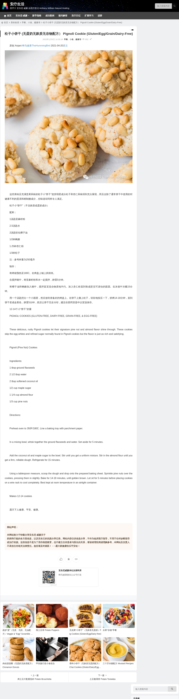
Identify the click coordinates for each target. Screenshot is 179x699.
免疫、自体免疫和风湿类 (149, 126)
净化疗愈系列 (144, 355)
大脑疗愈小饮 (144, 274)
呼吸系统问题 (144, 139)
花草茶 (141, 231)
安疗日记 (76, 15)
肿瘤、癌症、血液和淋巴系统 (151, 130)
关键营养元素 (144, 218)
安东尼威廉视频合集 (147, 331)
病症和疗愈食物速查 (147, 249)
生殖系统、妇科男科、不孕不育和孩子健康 (157, 121)
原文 (65, 50)
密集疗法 (142, 88)
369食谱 (141, 279)
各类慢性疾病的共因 (147, 190)
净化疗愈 (138, 47)
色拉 (140, 306)
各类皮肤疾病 (144, 117)
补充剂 (137, 369)
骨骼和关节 (143, 166)
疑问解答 (62, 15)
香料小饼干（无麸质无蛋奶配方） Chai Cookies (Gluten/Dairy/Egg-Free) (80, 666)
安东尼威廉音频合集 (147, 335)
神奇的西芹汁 (140, 254)
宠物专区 (142, 53)
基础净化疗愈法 (145, 75)
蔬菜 (140, 245)
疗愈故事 (138, 311)
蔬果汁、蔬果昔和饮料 (148, 301)
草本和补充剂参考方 (147, 93)
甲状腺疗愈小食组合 (43, 662)
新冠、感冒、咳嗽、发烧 (149, 143)
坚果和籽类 (143, 213)
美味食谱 (15, 22)
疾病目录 (138, 98)
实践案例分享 (144, 316)
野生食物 (142, 209)
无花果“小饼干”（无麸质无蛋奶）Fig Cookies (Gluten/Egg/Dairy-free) (80, 634)
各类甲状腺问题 (145, 175)
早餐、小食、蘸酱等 (31, 22)
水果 (140, 240)
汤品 (140, 292)
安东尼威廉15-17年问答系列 (151, 340)
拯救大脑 (142, 170)
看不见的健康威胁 (146, 198)
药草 (140, 236)
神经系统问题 (144, 108)
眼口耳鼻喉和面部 (146, 161)
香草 (140, 222)
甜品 (140, 288)
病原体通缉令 (144, 185)
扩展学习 (89, 15)
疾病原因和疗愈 (145, 364)
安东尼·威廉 (21, 15)
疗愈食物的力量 (141, 204)
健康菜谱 (138, 387)
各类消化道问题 (145, 112)
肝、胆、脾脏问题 (146, 148)
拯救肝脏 (142, 103)
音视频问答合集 (141, 326)
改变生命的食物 (145, 359)
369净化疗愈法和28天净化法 (151, 70)
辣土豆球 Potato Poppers (45, 630)
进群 (100, 15)
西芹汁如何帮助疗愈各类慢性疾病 (153, 264)
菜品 (140, 297)
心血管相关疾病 (145, 134)
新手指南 (36, 15)
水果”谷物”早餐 (104, 630)
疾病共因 (138, 180)
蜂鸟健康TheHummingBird (36, 50)
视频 (140, 350)
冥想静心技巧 (144, 62)
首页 (6, 22)
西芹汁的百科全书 (146, 259)
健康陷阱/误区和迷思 (147, 194)
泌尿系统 (142, 157)
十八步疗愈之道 (145, 79)
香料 (140, 227)
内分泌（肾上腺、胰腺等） (150, 152)
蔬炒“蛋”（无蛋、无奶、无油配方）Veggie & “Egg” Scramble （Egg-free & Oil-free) (17, 634)
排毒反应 (142, 66)
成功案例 (49, 15)
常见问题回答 (144, 57)
